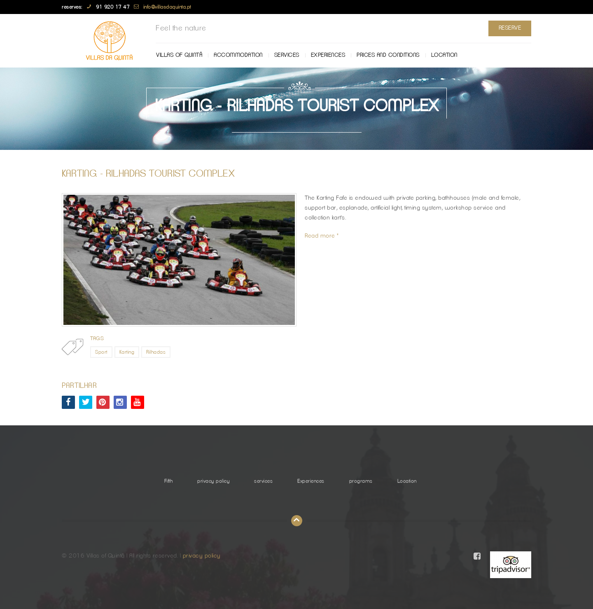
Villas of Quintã (179, 55)
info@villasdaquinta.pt (167, 7)
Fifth (168, 480)
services (286, 55)
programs (361, 480)
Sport (101, 352)
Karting (127, 352)
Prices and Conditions (388, 55)
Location (444, 55)
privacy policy (213, 480)
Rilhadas (156, 352)
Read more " (322, 236)
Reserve (510, 28)
